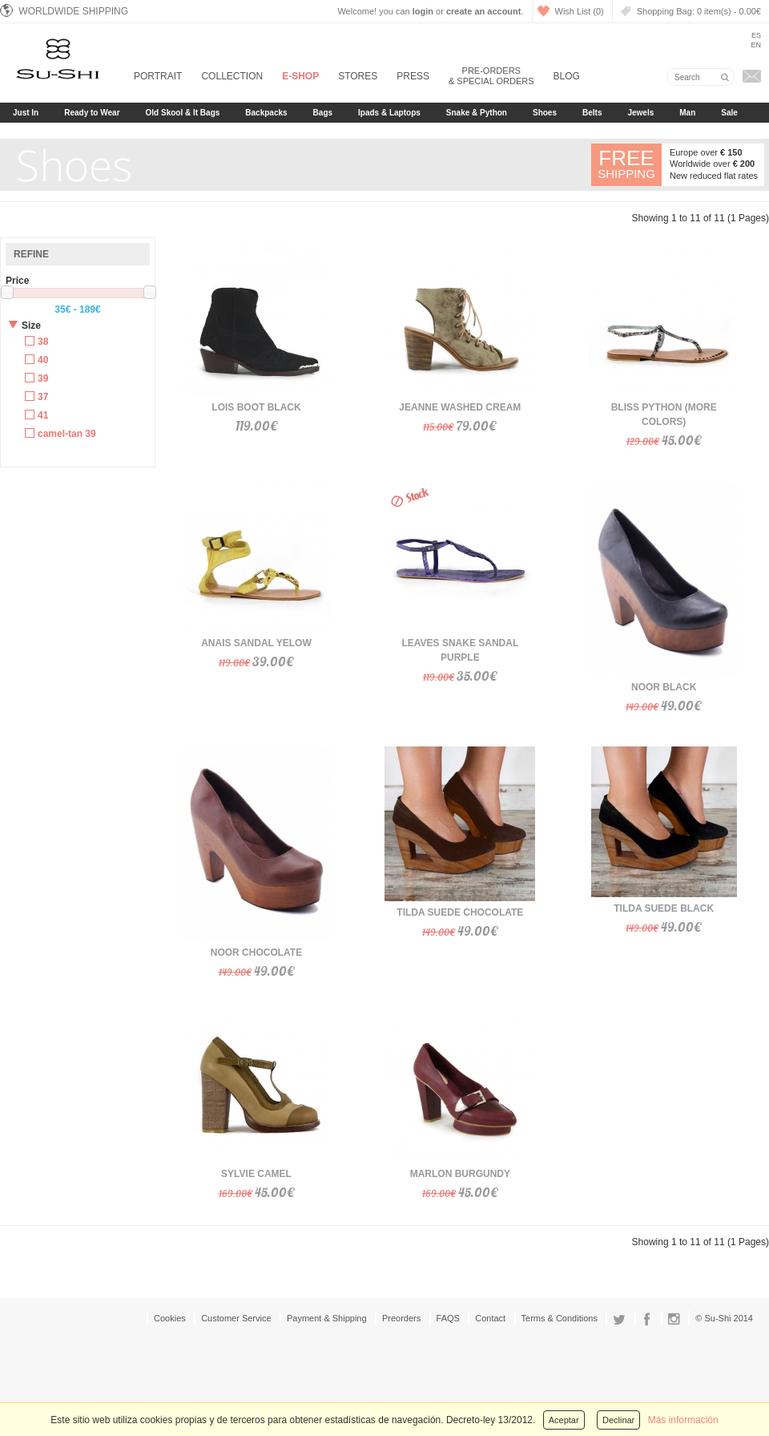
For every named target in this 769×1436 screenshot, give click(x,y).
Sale (729, 112)
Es (756, 35)
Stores (357, 76)
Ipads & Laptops (389, 112)
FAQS (448, 1318)
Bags (322, 112)
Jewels (640, 112)
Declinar (618, 1420)
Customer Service (236, 1318)
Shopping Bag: (699, 11)
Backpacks (266, 112)
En (756, 45)
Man (687, 112)
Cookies (170, 1318)
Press (413, 76)
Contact (490, 1318)
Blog (567, 76)
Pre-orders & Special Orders (491, 76)
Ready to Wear (91, 112)
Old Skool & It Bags (183, 112)
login (423, 11)
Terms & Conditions (559, 1318)
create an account (483, 11)
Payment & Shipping (327, 1318)
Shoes (545, 112)
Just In (25, 112)
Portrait (158, 76)
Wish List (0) (579, 11)
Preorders (401, 1318)
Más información (683, 1420)
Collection (232, 76)
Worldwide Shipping (64, 10)
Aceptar (564, 1420)
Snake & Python (476, 112)
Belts (592, 112)
